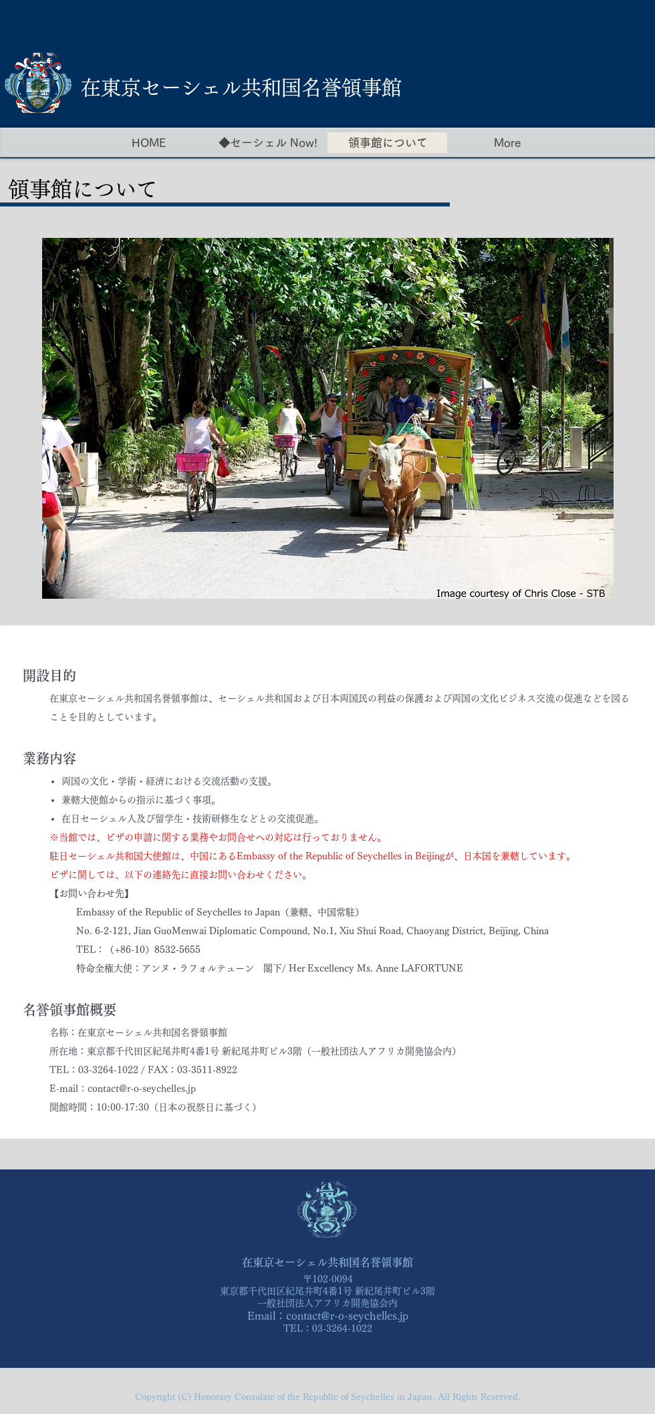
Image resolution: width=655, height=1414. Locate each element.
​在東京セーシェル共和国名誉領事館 (241, 88)
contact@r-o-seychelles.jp (347, 1315)
